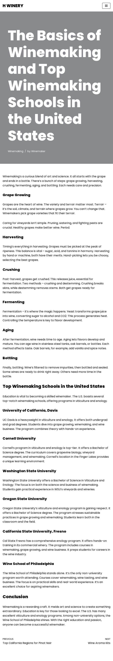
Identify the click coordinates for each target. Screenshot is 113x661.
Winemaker (38, 151)
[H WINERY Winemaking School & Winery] (13, 5)
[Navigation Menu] (106, 6)
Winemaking (15, 151)
